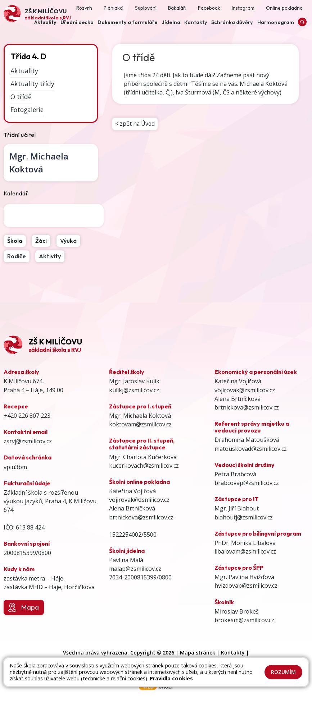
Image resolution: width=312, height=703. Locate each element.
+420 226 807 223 (27, 416)
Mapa (23, 607)
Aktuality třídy (32, 83)
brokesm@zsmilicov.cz (244, 620)
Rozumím (283, 672)
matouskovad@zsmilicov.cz (250, 449)
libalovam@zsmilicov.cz (245, 551)
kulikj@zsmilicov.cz (134, 390)
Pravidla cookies (171, 678)
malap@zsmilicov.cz (135, 569)
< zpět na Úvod (135, 124)
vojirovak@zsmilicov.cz (139, 500)
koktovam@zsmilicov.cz (140, 424)
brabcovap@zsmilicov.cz (246, 483)
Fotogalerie (27, 109)
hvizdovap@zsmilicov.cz (245, 585)
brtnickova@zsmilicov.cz (141, 517)
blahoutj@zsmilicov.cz (243, 517)
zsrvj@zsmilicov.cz (28, 441)
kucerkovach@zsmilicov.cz (144, 466)
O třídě (21, 96)
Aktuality (24, 70)
